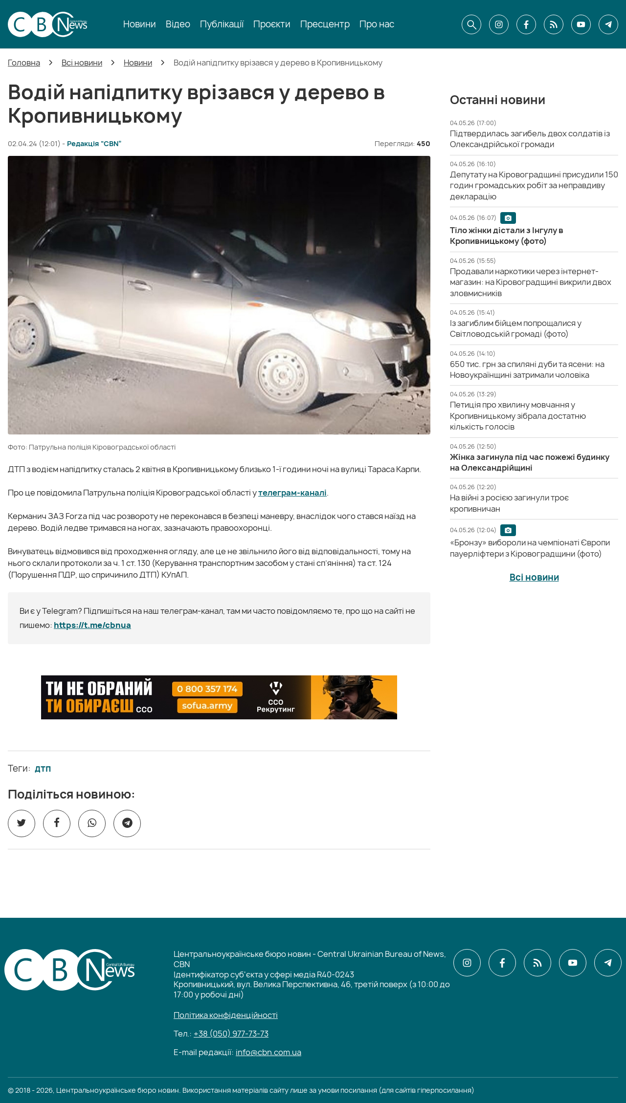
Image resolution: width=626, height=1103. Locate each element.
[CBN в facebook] (526, 24)
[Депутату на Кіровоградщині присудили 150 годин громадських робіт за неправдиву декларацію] (534, 185)
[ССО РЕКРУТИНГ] (219, 697)
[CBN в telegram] (608, 24)
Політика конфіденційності (226, 1015)
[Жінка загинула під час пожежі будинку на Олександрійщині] (529, 462)
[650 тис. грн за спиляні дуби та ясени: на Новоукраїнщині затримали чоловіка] (527, 369)
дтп (43, 769)
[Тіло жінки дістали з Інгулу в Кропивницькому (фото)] (506, 235)
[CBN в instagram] (499, 24)
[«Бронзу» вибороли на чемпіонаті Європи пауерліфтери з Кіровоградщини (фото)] (530, 548)
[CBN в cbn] (553, 24)
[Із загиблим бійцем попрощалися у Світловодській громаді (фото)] (515, 328)
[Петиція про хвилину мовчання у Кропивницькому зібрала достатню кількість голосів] (518, 415)
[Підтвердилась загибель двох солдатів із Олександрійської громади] (530, 139)
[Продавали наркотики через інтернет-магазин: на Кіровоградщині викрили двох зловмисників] (530, 282)
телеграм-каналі (292, 492)
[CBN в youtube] (581, 24)
